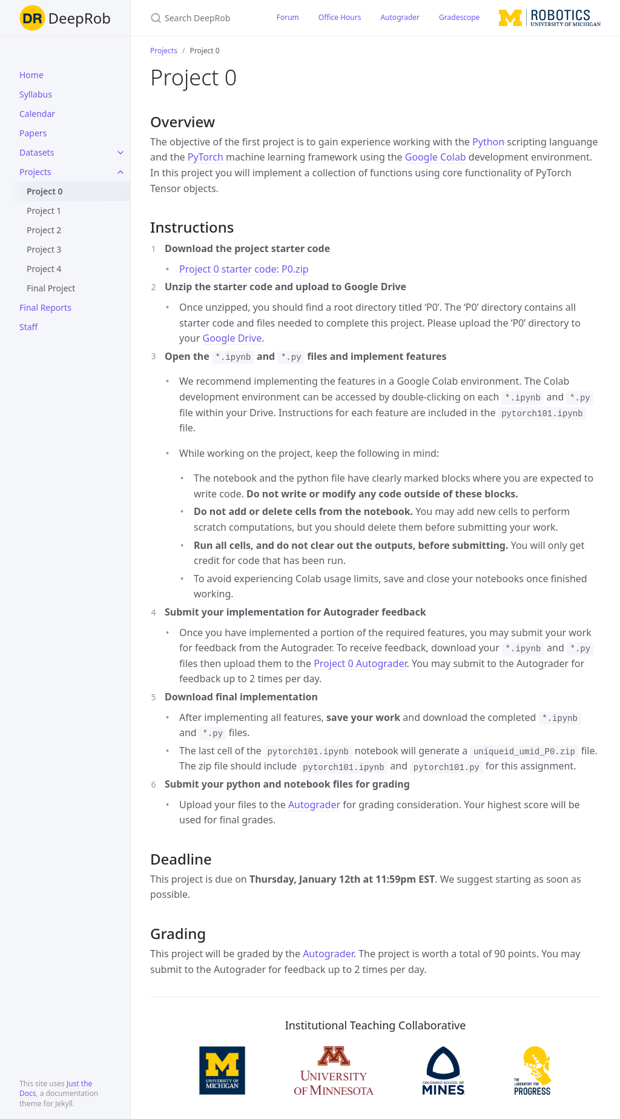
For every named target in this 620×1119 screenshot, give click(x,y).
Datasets (36, 152)
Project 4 (44, 268)
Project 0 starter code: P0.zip (244, 269)
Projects (35, 172)
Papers (33, 133)
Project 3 (44, 249)
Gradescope (459, 17)
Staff (28, 327)
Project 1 (44, 210)
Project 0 (45, 191)
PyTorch (205, 157)
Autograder (400, 17)
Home (31, 75)
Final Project (51, 288)
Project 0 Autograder (360, 663)
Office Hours (339, 17)
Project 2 (44, 230)
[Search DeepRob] (199, 18)
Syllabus (35, 94)
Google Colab (435, 157)
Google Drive (232, 338)
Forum (288, 17)
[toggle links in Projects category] (120, 172)
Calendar (37, 113)
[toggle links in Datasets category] (120, 152)
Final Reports (45, 307)
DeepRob (65, 18)
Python (488, 141)
